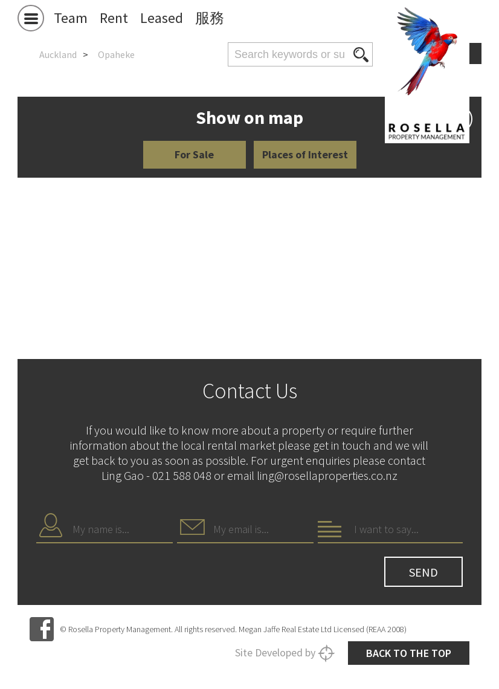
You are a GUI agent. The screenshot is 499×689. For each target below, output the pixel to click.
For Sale (194, 154)
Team (71, 17)
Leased (161, 17)
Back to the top (408, 653)
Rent (114, 17)
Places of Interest (305, 154)
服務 (209, 17)
